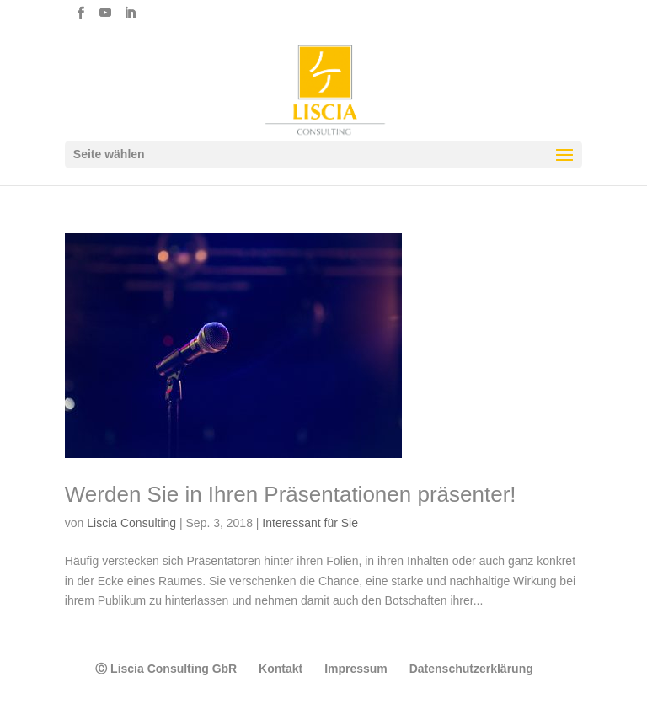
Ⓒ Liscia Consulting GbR (166, 668)
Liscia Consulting (131, 523)
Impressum (356, 668)
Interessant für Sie (310, 523)
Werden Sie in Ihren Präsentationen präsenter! (290, 494)
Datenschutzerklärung (471, 668)
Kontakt (280, 668)
